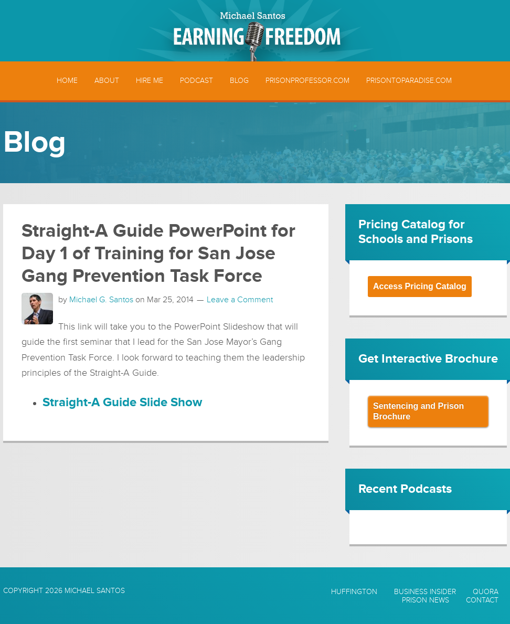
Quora (485, 592)
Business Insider (425, 592)
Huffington (354, 592)
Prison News (425, 600)
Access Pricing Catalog (419, 286)
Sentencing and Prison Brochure (418, 411)
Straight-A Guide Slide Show (122, 402)
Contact (482, 600)
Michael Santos (95, 590)
